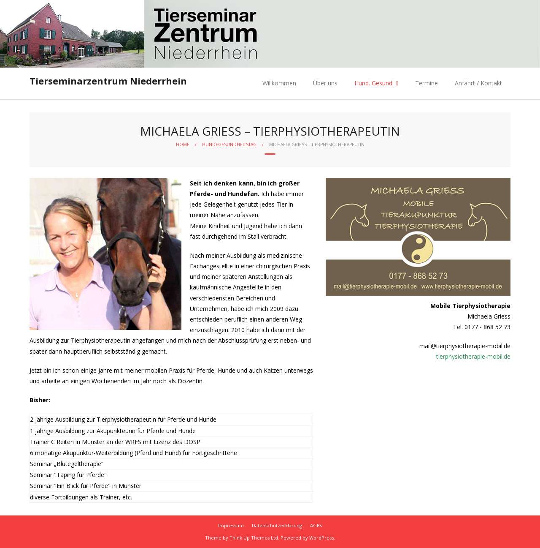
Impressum (231, 525)
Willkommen (279, 83)
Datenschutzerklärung (277, 525)
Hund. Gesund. (374, 83)
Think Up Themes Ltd (254, 537)
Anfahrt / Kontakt (478, 83)
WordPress (321, 537)
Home (182, 144)
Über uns (325, 83)
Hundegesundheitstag (229, 144)
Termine (426, 83)
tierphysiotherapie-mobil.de (473, 356)
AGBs (316, 525)
